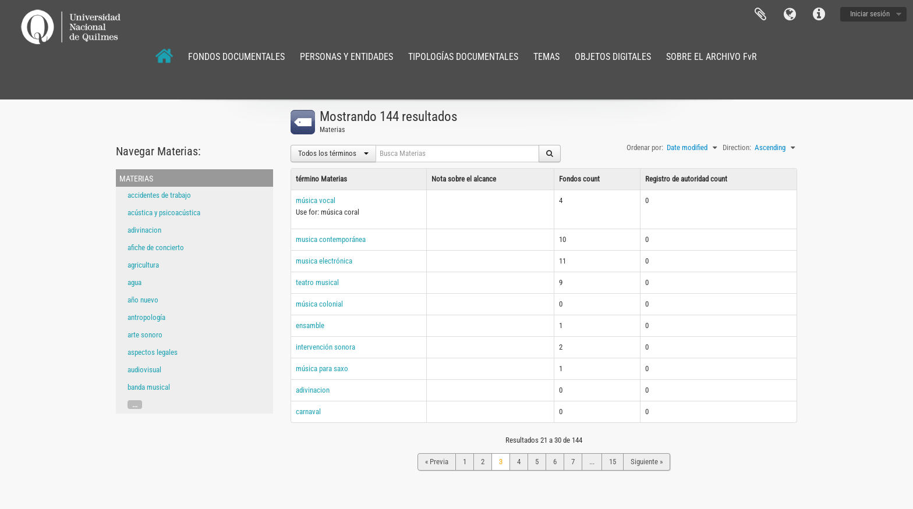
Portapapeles (760, 14)
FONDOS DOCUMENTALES (236, 56)
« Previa (436, 461)
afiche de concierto (156, 247)
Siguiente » (647, 461)
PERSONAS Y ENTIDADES (346, 56)
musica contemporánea (331, 239)
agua (134, 282)
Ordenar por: (645, 147)
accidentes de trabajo (159, 195)
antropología (146, 317)
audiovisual (144, 369)
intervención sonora (325, 347)
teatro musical (317, 282)
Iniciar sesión (870, 13)
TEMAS (546, 56)
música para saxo (322, 368)
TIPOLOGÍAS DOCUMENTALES (463, 56)
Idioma (789, 14)
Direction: (737, 147)
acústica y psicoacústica (164, 212)
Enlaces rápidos (818, 14)
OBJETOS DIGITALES (613, 56)
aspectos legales (153, 352)
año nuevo (143, 300)
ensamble (310, 325)
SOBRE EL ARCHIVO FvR (711, 56)
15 (612, 461)
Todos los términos (333, 153)
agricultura (143, 265)
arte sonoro (145, 334)
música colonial (319, 304)
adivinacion (144, 230)
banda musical (149, 387)
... (134, 404)
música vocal (315, 200)
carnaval (308, 411)
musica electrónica (324, 261)
